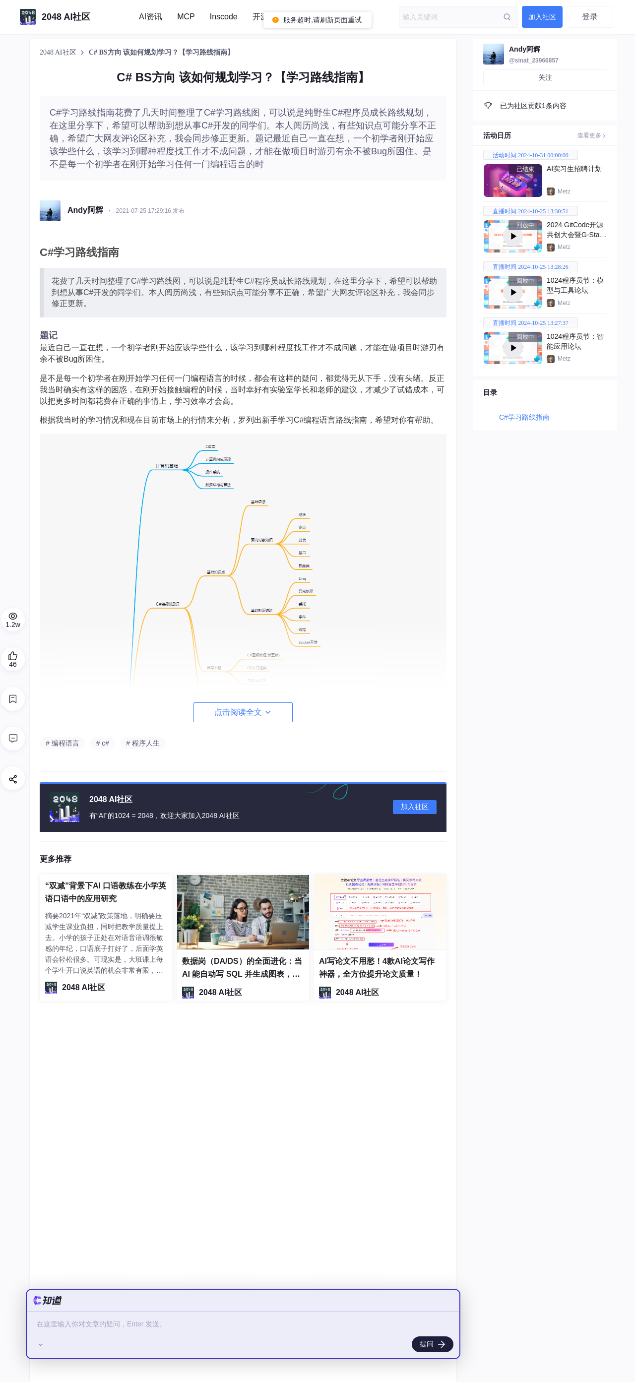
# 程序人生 (143, 743)
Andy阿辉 (524, 49)
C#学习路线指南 (524, 417)
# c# (102, 743)
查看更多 (592, 135)
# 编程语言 (62, 743)
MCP (186, 16)
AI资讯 (150, 16)
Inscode (224, 16)
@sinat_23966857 (534, 60)
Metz (564, 191)
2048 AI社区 (59, 52)
